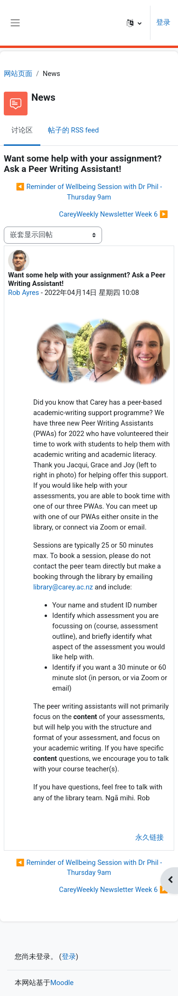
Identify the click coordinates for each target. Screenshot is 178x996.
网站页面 (18, 73)
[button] (134, 23)
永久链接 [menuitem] (149, 837)
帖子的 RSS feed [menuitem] (73, 130)
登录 (163, 22)
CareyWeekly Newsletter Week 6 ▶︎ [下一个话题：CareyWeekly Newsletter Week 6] (113, 214)
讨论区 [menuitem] (22, 130)
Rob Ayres (23, 292)
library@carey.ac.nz (63, 587)
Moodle (62, 982)
